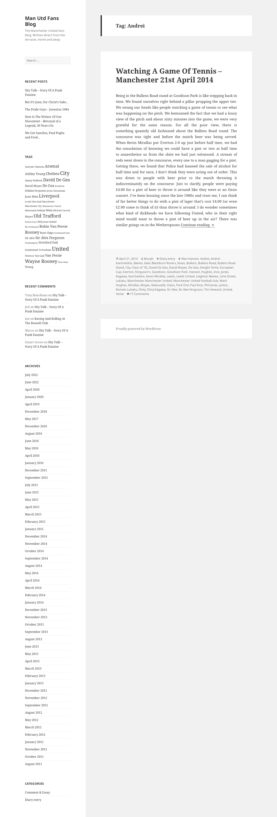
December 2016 (36, 426)
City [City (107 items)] (65, 172)
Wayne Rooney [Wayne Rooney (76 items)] (41, 261)
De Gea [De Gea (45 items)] (48, 185)
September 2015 (36, 478)
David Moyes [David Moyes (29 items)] (33, 186)
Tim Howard (212, 289)
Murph (148, 259)
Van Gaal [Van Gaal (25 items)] (39, 255)
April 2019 (32, 404)
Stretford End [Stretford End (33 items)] (48, 242)
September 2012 (36, 705)
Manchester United (158, 281)
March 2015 (33, 514)
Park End (182, 285)
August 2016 (33, 434)
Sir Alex (172, 289)
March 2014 (33, 588)
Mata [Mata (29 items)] (49, 210)
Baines (138, 263)
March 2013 (33, 668)
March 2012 (33, 727)
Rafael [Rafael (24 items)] (53, 221)
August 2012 (33, 713)
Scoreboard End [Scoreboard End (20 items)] (62, 233)
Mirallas (133, 285)
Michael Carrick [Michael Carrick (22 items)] (61, 210)
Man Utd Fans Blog (42, 21)
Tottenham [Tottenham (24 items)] (45, 249)
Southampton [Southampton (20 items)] (31, 243)
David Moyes (178, 267)
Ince (217, 272)
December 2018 (36, 412)
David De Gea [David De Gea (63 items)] (56, 180)
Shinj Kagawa (156, 289)
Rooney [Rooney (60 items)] (32, 232)
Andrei (204, 259)
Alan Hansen (190, 259)
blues (181, 263)
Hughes (206, 272)
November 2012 (36, 698)
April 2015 (32, 507)
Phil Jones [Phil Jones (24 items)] (43, 221)
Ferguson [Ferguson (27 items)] (40, 190)
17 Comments (139, 294)
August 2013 (33, 639)
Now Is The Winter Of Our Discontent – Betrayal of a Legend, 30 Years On (43, 121)
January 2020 (34, 397)
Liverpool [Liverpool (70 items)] (49, 196)
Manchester (135, 281)
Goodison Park (177, 272)
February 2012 (35, 735)
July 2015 (31, 485)
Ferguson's (143, 272)
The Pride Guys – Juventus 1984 (47, 109)
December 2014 (36, 536)
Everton (128, 272)
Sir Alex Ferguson (191, 289)
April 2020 (32, 389)
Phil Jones (211, 285)
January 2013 (34, 683)
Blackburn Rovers (164, 263)
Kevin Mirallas (155, 276)
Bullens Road (207, 263)
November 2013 (36, 617)
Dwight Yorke (209, 267)
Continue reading (198, 224)
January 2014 (34, 602)
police (223, 285)
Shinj (142, 289)
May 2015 (31, 500)
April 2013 (32, 661)
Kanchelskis (136, 276)
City (127, 267)
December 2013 (36, 610)
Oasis (171, 285)
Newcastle (158, 285)
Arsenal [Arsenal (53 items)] (52, 166)
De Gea (193, 267)
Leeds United (185, 276)
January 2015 (34, 529)
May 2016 (31, 448)
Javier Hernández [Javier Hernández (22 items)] (56, 190)
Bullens (192, 263)
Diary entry (33, 800)
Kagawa (121, 276)
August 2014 (33, 566)
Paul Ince (196, 285)
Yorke (120, 294)
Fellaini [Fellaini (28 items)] (29, 190)
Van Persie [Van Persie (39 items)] (53, 255)
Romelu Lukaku (126, 289)
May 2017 (31, 419)
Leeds (171, 276)
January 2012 (34, 742)
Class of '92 (139, 267)
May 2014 (31, 573)
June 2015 (32, 492)
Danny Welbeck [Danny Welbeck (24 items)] (33, 180)
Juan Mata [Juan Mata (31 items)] (31, 196)
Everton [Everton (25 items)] (59, 186)
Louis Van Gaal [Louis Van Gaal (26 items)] (33, 201)
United (227, 289)
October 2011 (34, 757)
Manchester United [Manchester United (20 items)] (52, 206)
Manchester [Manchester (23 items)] (48, 201)
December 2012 (36, 691)
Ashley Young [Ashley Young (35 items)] (35, 174)
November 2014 (36, 544)
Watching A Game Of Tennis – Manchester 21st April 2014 (169, 75)
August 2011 (33, 764)
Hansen (194, 272)
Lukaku (121, 281)
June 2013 (32, 646)
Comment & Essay (37, 792)
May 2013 (31, 654)
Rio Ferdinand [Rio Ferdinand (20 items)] (32, 227)
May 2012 (31, 720)
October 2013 (34, 624)
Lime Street (228, 276)
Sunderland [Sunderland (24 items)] (31, 249)
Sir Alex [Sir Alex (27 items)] (30, 238)
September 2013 (36, 632)
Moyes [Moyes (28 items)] (29, 216)
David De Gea (158, 267)
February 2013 (35, 676)
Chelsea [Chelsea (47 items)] (52, 173)
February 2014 (35, 595)
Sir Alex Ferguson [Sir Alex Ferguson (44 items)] (49, 237)
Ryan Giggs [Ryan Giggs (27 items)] (47, 232)
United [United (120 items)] (60, 248)
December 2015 (36, 470)
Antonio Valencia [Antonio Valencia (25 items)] (34, 166)
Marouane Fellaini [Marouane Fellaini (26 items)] (35, 210)
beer (147, 263)
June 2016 (32, 441)
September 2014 (36, 558)
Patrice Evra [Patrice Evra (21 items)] (31, 221)
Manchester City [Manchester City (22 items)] (33, 206)
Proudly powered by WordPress (138, 329)
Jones (225, 272)
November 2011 (36, 749)
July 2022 (31, 375)
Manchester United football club (195, 281)
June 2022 (32, 382)
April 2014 (32, 580)
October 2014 (34, 551)
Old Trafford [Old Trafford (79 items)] (47, 216)
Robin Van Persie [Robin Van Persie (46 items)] (53, 226)
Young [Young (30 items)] (29, 267)
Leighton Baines (207, 276)
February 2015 (35, 522)
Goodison (159, 272)
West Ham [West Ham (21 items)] (63, 262)
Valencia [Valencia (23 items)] (29, 255)
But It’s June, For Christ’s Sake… (47, 102)
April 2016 (32, 456)
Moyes (145, 285)
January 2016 (34, 463)
